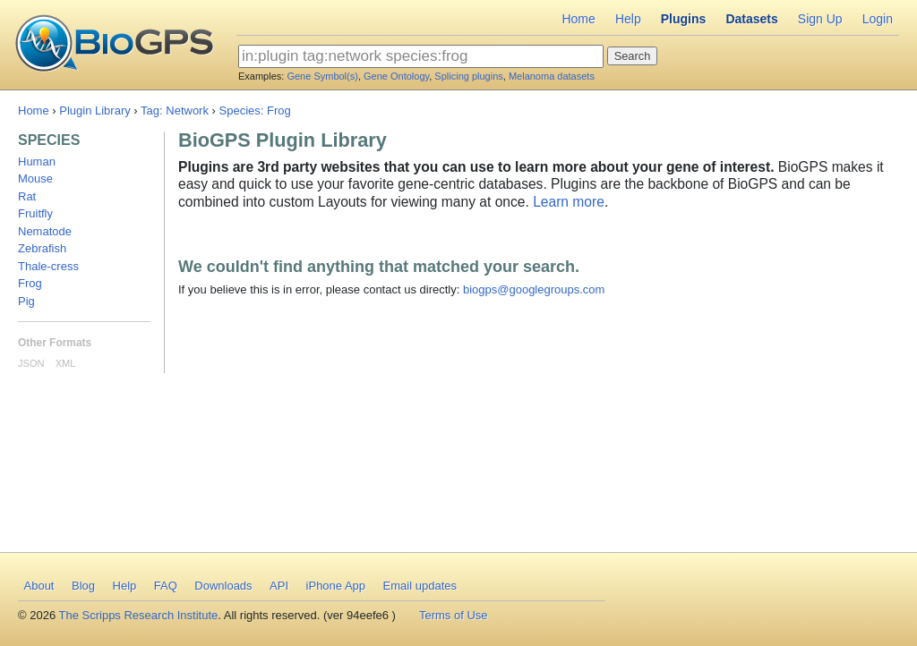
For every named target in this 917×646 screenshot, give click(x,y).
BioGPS (114, 44)
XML (66, 363)
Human (37, 161)
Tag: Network (175, 110)
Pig (26, 301)
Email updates (420, 585)
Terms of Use (453, 615)
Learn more (568, 201)
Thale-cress (48, 266)
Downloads (223, 585)
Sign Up (820, 19)
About (39, 585)
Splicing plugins (468, 76)
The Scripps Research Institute (139, 615)
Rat (27, 196)
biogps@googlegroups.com (533, 289)
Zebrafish (42, 248)
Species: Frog (255, 110)
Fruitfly (35, 213)
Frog (30, 283)
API (279, 585)
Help (628, 19)
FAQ (165, 585)
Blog (83, 585)
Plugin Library (95, 110)
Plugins (684, 19)
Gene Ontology (396, 76)
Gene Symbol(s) (322, 76)
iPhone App (336, 585)
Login (877, 19)
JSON (31, 363)
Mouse (35, 178)
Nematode (45, 231)
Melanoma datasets (552, 76)
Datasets (751, 19)
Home (578, 19)
